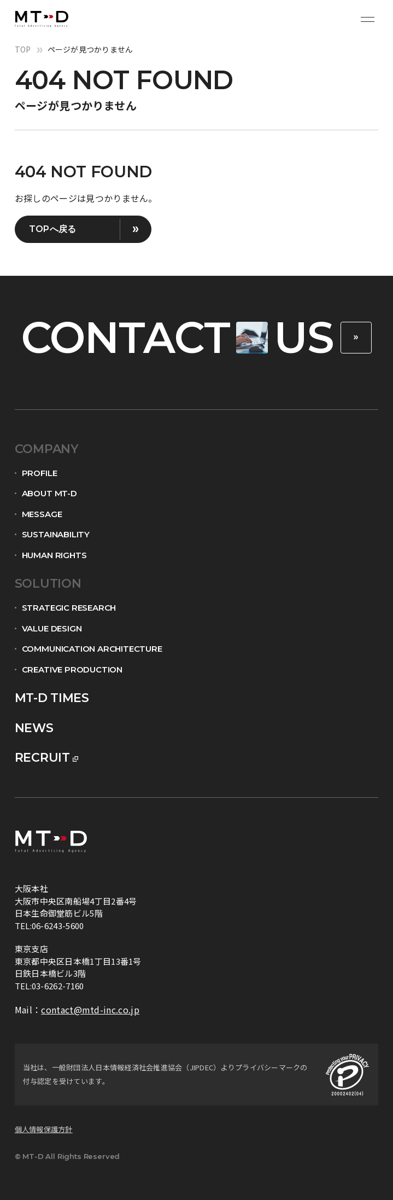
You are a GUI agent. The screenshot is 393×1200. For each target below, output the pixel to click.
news (34, 728)
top (23, 49)
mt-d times (52, 698)
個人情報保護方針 (44, 1129)
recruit (42, 757)
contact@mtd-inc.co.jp (90, 1009)
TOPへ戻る (53, 229)
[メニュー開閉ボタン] (367, 19)
